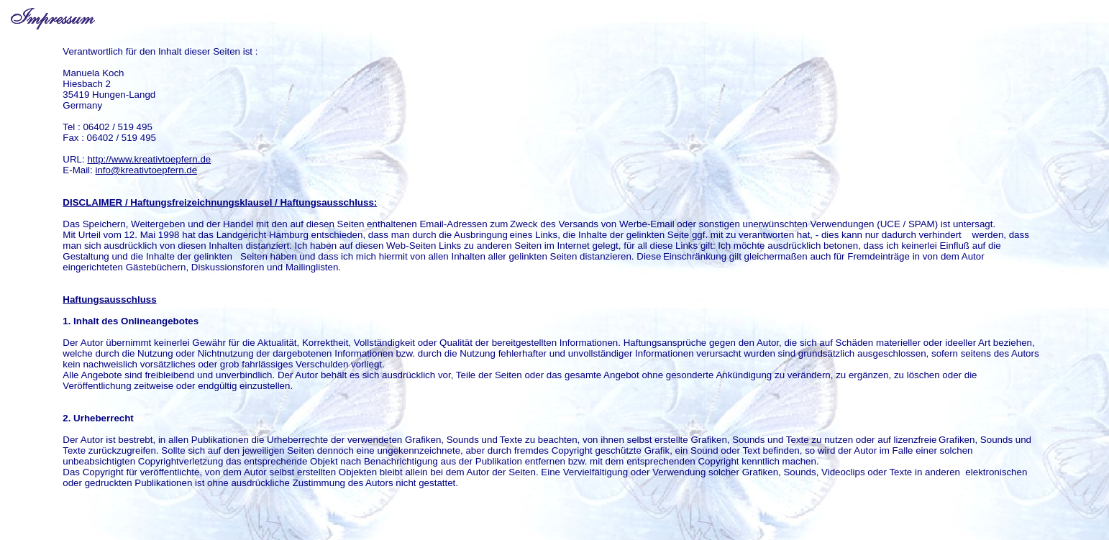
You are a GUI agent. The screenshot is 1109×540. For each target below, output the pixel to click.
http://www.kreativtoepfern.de (149, 159)
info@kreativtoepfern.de (146, 170)
